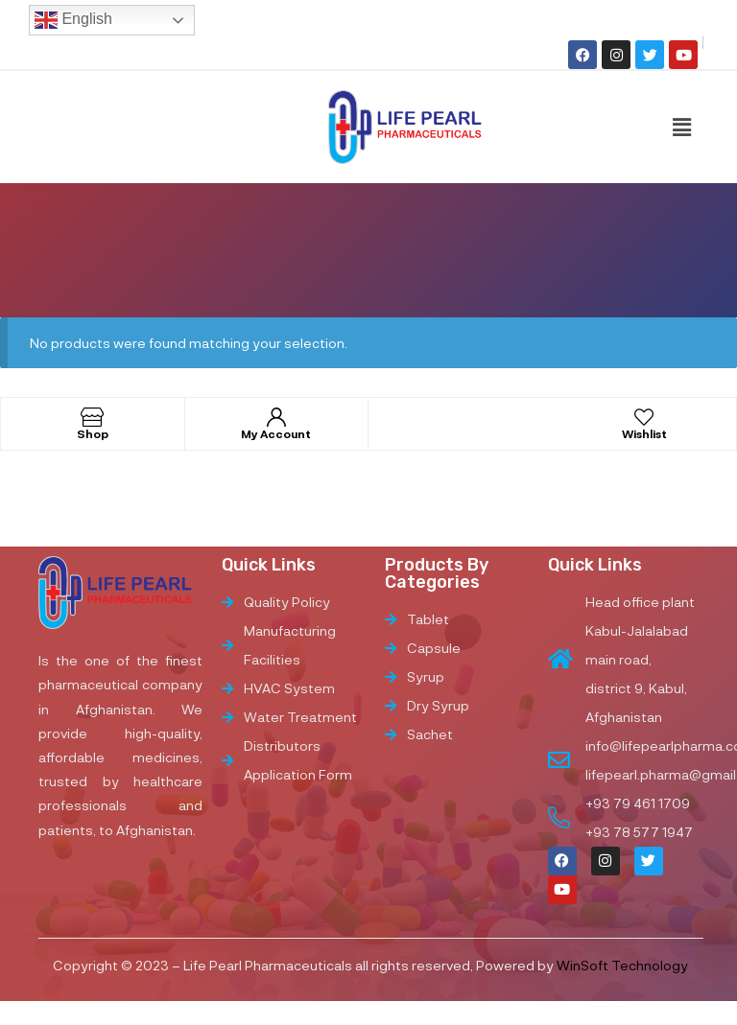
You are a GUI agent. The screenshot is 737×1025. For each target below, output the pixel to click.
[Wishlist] (644, 417)
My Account (276, 433)
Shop (92, 433)
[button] (681, 126)
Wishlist (644, 433)
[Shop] (92, 417)
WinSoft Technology (622, 965)
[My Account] (276, 417)
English (73, 20)
